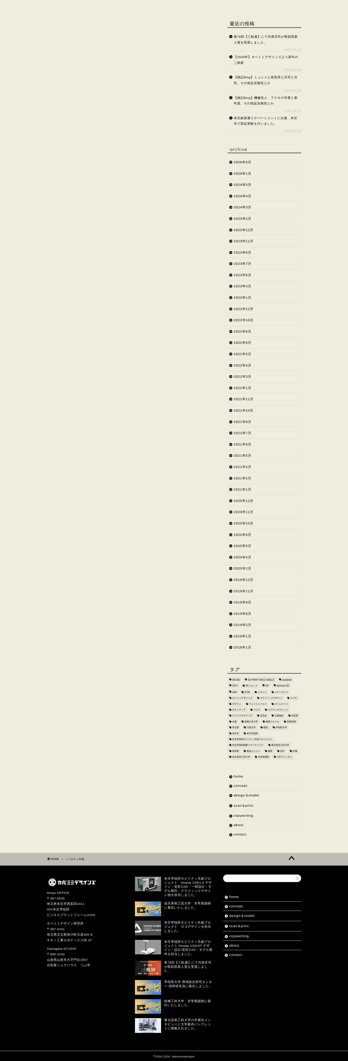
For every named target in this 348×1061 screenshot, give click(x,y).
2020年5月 (242, 546)
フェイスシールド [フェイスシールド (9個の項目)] (258, 704)
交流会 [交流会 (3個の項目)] (263, 716)
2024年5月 (242, 185)
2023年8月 (242, 252)
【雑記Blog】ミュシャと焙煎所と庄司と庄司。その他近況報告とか (266, 80)
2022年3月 (242, 376)
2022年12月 (244, 309)
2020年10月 (244, 523)
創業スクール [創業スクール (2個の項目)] (272, 721)
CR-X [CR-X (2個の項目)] (235, 686)
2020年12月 (244, 501)
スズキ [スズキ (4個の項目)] (293, 698)
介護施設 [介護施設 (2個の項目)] (279, 716)
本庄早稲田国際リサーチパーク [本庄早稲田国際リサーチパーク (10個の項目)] (247, 745)
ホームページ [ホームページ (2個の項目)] (281, 704)
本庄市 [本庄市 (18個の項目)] (235, 733)
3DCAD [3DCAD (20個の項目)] (236, 680)
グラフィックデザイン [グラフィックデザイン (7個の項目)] (271, 698)
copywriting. (196, 6)
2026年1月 (242, 173)
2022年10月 (244, 320)
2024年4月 (242, 196)
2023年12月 (244, 230)
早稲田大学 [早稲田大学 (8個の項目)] (281, 727)
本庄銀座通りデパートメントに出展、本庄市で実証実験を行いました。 (265, 121)
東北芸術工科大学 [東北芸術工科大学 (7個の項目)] (280, 745)
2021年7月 (242, 433)
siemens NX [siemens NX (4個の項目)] (283, 686)
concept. (85, 6)
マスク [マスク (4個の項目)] (256, 710)
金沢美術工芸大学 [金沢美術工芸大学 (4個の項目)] (241, 757)
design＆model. (121, 6)
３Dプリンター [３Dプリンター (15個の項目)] (284, 757)
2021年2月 (242, 478)
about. (226, 6)
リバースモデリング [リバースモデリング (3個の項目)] (242, 716)
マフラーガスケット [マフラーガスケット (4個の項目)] (278, 710)
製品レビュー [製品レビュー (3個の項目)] (253, 751)
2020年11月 (244, 512)
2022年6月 (242, 342)
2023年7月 (242, 263)
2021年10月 (244, 410)
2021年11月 (244, 399)
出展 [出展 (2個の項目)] (234, 721)
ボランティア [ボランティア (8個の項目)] (239, 710)
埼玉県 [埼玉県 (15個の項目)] (235, 727)
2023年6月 (242, 275)
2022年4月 (242, 365)
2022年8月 (242, 331)
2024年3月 (242, 207)
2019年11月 (244, 591)
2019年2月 (242, 625)
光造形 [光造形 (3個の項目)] (294, 716)
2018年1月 (242, 647)
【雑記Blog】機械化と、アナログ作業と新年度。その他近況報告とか (266, 100)
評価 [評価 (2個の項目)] (295, 751)
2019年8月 (242, 613)
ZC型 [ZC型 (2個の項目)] (247, 692)
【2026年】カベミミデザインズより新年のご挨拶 (266, 59)
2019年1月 (242, 636)
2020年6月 (242, 535)
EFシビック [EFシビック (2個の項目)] (251, 686)
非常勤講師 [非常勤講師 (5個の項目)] (263, 757)
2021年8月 (242, 422)
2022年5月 (242, 354)
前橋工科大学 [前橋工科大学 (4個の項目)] (251, 721)
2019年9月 (242, 602)
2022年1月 (242, 388)
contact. (252, 6)
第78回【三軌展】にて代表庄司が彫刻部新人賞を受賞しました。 (266, 39)
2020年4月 (242, 557)
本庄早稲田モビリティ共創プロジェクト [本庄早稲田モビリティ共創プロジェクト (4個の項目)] (252, 739)
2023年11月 (244, 241)
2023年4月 (242, 286)
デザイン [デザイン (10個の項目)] (236, 704)
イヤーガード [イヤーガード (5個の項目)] (281, 692)
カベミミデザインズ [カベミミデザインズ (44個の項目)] (242, 698)
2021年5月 (242, 455)
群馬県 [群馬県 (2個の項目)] (235, 751)
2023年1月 (242, 297)
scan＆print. (160, 6)
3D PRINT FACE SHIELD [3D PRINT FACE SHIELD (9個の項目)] (261, 680)
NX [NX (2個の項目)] (267, 686)
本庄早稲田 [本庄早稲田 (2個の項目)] (252, 733)
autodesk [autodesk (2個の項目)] (286, 680)
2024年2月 (242, 218)
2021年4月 (242, 467)
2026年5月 (242, 162)
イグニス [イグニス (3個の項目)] (262, 692)
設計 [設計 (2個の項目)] (282, 751)
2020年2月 (242, 568)
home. (58, 6)
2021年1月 (242, 489)
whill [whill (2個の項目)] (234, 692)
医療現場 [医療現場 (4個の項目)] (291, 721)
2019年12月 (244, 580)
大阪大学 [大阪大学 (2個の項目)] (251, 727)
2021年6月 (242, 444)
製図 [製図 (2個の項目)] (270, 751)
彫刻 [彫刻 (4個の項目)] (265, 727)
